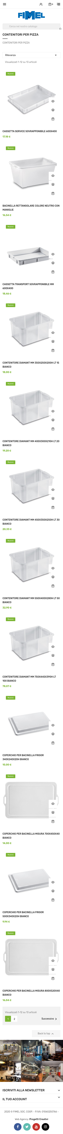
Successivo (49, 1019)
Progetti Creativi (38, 1119)
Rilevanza (31, 54)
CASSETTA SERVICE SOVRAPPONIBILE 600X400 (30, 131)
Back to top (46, 1034)
